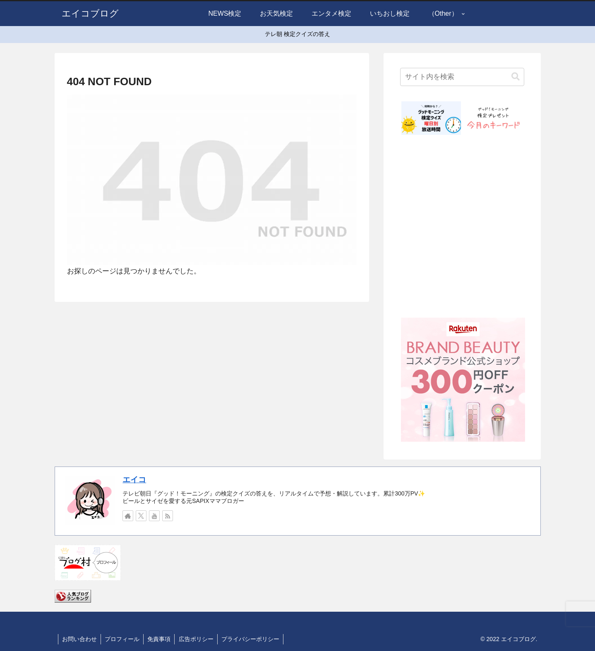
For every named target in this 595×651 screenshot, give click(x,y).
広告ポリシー (198, 639)
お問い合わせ (79, 639)
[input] (462, 77)
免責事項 (161, 639)
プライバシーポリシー (254, 639)
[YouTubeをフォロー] (154, 515)
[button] (515, 76)
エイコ (134, 479)
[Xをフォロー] (141, 515)
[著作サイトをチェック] (127, 515)
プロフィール (123, 639)
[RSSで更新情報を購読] (167, 515)
